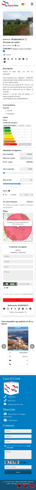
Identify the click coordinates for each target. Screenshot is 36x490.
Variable (13, 195)
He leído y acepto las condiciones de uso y (19, 294)
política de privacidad (28, 294)
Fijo (6, 195)
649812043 (22, 252)
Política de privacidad (21, 481)
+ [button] (5, 215)
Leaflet (15, 241)
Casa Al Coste (11, 481)
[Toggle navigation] (32, 4)
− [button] (5, 218)
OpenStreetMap (23, 241)
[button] (3, 346)
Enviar (18, 300)
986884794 (13, 252)
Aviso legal (14, 483)
